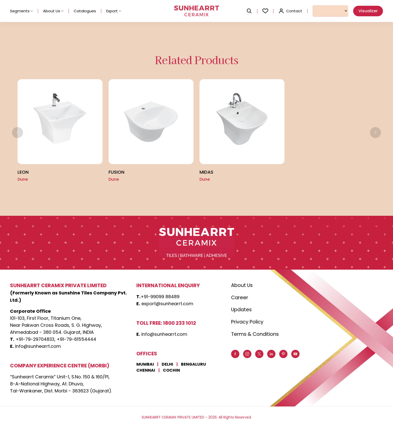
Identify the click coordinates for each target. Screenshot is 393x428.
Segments (21, 11)
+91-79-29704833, (36, 339)
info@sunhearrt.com (38, 346)
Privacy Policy (248, 322)
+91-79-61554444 (78, 339)
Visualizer (368, 11)
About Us (53, 11)
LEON (23, 172)
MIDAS (207, 172)
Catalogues (85, 11)
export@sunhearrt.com (167, 304)
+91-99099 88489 (160, 297)
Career (240, 297)
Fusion (116, 172)
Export (113, 11)
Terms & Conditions (256, 334)
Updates (242, 310)
